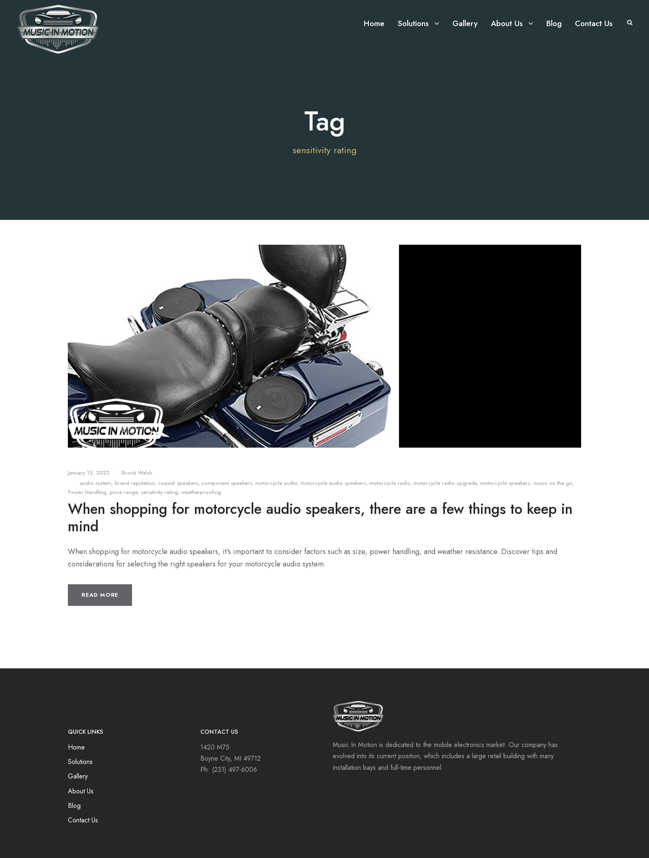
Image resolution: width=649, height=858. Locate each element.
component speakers (227, 483)
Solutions (413, 23)
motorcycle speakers (505, 483)
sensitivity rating (159, 492)
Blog (554, 23)
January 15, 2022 (89, 473)
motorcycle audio (276, 483)
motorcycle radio (389, 483)
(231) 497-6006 (234, 769)
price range (123, 492)
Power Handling (87, 492)
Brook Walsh (137, 473)
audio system (95, 483)
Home (374, 23)
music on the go (553, 483)
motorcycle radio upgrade (445, 483)
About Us (507, 23)
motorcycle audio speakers (333, 483)
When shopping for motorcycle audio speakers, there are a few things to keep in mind (320, 518)
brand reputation (135, 483)
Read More (100, 595)
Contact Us (594, 23)
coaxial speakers (178, 483)
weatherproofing (201, 492)
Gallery (465, 23)
